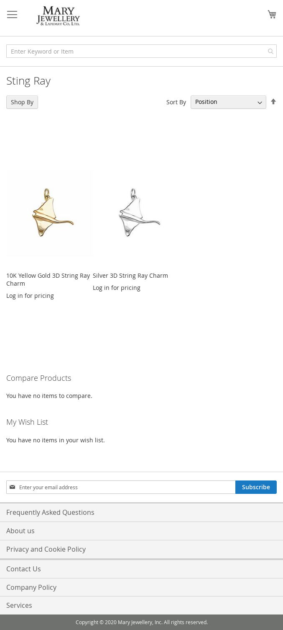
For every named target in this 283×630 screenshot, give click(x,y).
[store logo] (58, 16)
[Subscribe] (256, 487)
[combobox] (141, 51)
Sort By (176, 102)
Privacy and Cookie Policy (46, 549)
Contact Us (23, 568)
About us (20, 530)
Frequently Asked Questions (50, 512)
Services (19, 605)
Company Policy (31, 587)
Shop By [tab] (22, 102)
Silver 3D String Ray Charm (130, 275)
